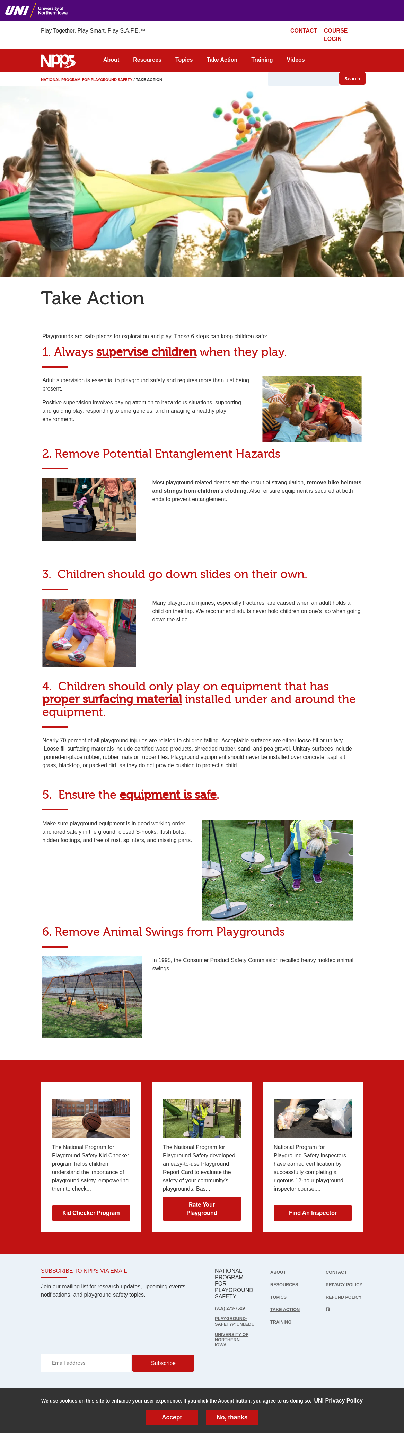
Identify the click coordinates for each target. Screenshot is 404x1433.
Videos (296, 60)
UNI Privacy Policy (338, 1400)
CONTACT (303, 31)
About (111, 60)
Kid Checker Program (91, 1207)
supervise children (146, 352)
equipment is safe (168, 795)
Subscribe (163, 1365)
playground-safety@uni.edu (236, 1321)
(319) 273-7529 (231, 1308)
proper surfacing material (112, 699)
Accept (172, 1417)
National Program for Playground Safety (89, 79)
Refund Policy (335, 1302)
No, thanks (232, 1417)
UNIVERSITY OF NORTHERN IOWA (233, 1341)
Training (262, 60)
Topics (184, 60)
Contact (337, 1272)
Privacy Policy (336, 1285)
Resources (147, 60)
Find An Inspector (313, 1212)
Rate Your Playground (202, 1207)
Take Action (222, 60)
